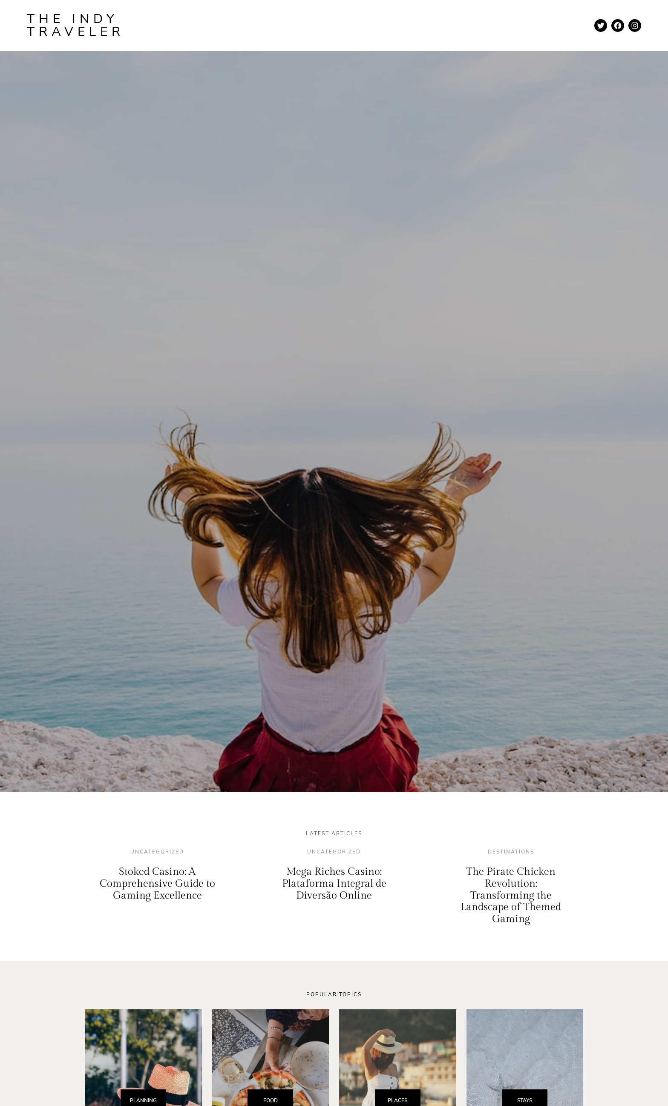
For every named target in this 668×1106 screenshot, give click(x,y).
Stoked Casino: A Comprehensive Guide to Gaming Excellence (157, 883)
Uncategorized (157, 851)
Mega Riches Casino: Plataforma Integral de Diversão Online (334, 883)
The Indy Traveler (75, 25)
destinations (511, 851)
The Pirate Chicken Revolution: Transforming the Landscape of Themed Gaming (511, 895)
